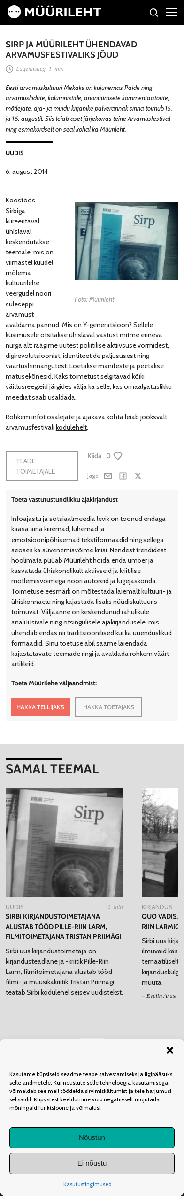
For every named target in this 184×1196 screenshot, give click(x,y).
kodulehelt (71, 427)
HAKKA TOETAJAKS (108, 707)
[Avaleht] (54, 16)
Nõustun (92, 1137)
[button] (170, 1050)
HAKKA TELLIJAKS (40, 707)
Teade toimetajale (35, 466)
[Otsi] (154, 14)
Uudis (15, 152)
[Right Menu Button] (171, 11)
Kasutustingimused (87, 1184)
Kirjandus (157, 907)
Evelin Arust (161, 995)
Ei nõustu (92, 1163)
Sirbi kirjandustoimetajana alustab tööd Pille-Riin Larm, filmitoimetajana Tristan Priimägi (63, 926)
